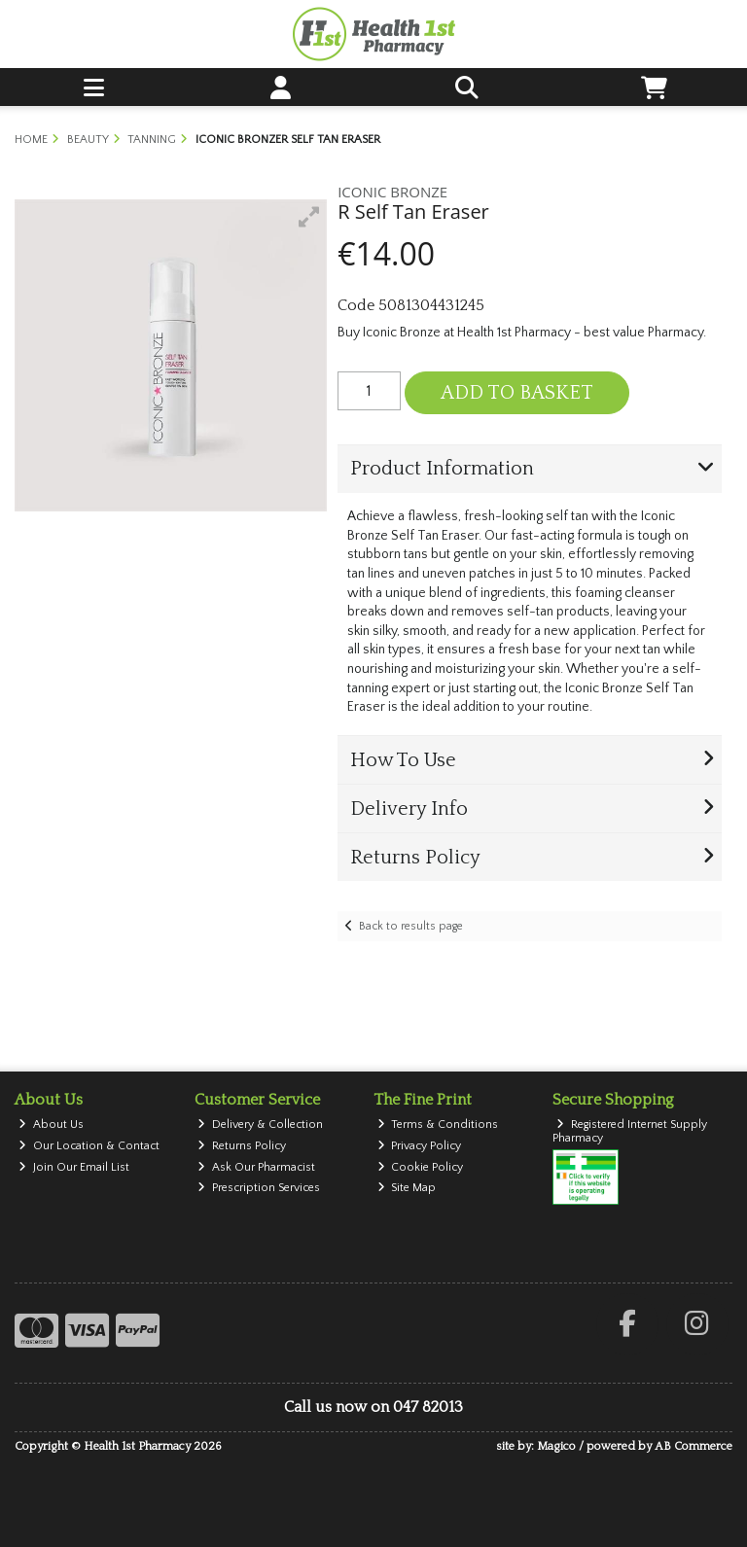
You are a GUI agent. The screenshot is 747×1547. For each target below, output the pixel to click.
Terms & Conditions (438, 1124)
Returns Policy (241, 1146)
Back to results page (411, 926)
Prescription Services (258, 1187)
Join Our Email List (73, 1167)
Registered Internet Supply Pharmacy (629, 1131)
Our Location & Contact (89, 1146)
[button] (309, 216)
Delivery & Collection (260, 1124)
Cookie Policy (420, 1167)
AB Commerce (693, 1446)
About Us (51, 1124)
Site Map (407, 1187)
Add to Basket (517, 393)
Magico (556, 1446)
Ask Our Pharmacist (256, 1167)
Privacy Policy (419, 1146)
